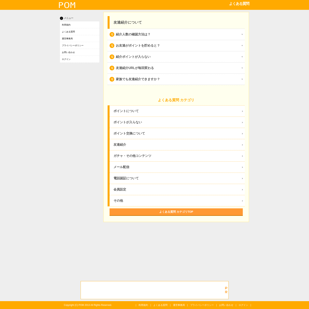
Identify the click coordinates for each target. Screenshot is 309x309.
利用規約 (66, 25)
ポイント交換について (129, 133)
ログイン (66, 59)
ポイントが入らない (128, 122)
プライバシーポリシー (73, 45)
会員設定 (120, 189)
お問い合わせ (68, 52)
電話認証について (126, 178)
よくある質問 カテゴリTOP (176, 211)
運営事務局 (67, 38)
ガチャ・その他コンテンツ (132, 155)
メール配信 (121, 167)
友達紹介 (120, 144)
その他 (118, 200)
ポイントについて (126, 111)
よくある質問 (68, 31)
